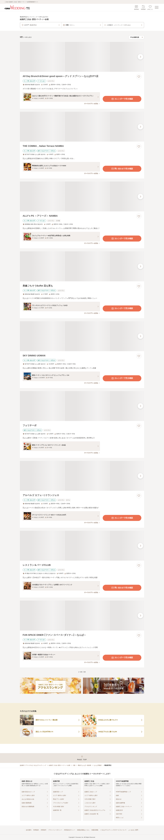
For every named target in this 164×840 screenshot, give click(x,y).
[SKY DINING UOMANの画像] (82, 336)
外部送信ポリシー (69, 830)
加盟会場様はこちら (83, 830)
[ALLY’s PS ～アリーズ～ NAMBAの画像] (82, 196)
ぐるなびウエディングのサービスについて (113, 830)
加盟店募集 (94, 830)
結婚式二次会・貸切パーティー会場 (59, 765)
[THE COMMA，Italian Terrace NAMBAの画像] (82, 127)
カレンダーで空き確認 (122, 99)
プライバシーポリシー (55, 830)
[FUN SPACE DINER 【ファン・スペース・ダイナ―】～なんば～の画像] (82, 615)
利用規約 (36, 830)
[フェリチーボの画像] (82, 406)
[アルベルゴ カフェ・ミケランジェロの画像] (82, 476)
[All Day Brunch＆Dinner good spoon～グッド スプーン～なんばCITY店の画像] (82, 57)
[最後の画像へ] (140, 57)
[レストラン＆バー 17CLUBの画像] (82, 546)
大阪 (74, 765)
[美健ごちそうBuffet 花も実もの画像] (82, 266)
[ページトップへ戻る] (82, 758)
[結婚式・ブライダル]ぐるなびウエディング (33, 765)
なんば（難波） (98, 765)
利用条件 (43, 830)
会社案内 (28, 830)
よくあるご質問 (133, 830)
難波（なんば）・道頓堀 (84, 765)
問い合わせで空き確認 (122, 168)
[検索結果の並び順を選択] (136, 37)
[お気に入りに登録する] (138, 76)
